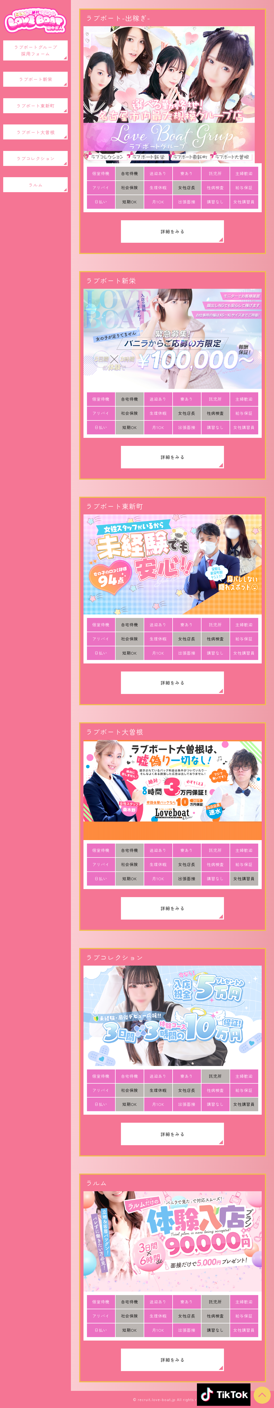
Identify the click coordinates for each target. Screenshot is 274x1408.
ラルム (35, 184)
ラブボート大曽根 (35, 132)
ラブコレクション (35, 158)
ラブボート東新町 (35, 105)
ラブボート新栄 (35, 79)
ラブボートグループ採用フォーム (35, 50)
